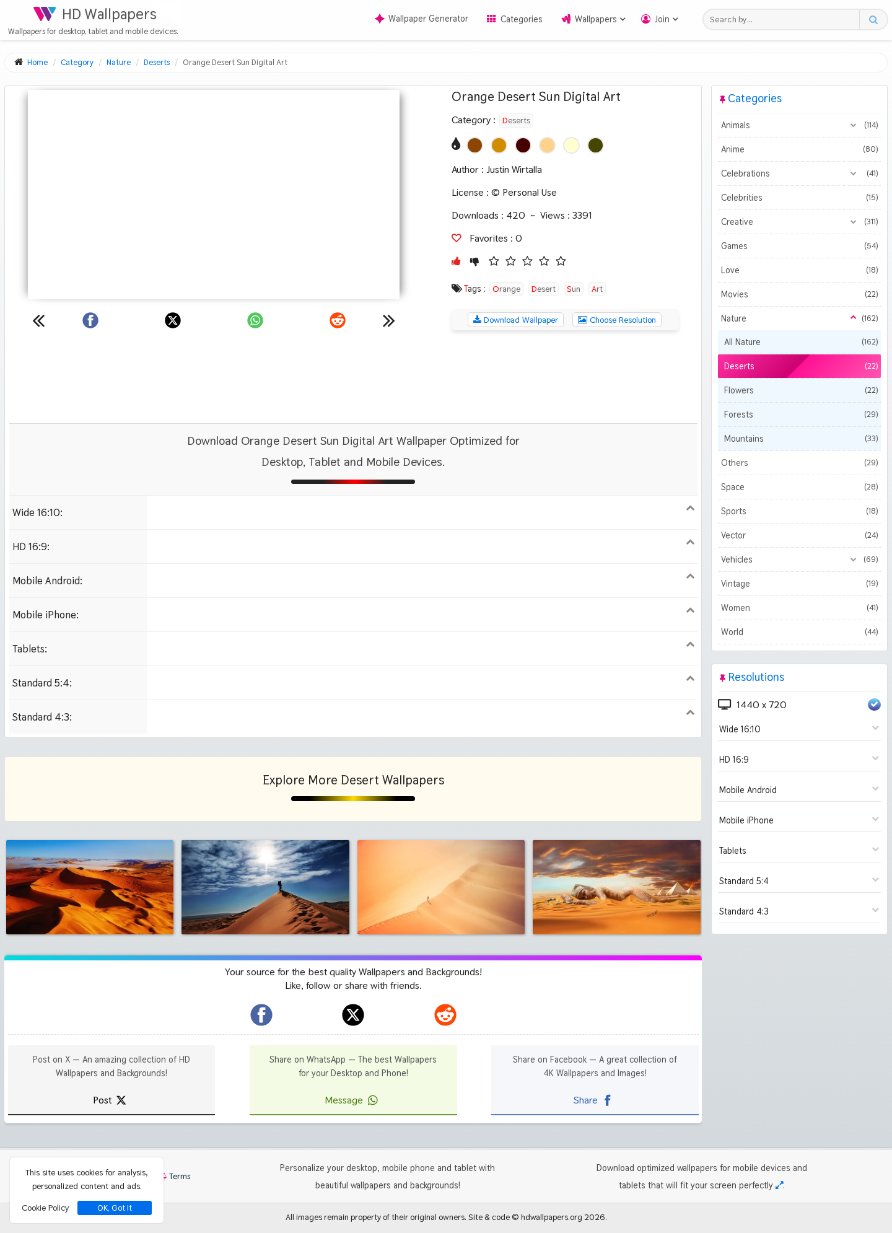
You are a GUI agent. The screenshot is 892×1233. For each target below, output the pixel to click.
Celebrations (799, 173)
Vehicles (799, 559)
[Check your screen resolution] (779, 1185)
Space (799, 487)
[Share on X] (173, 320)
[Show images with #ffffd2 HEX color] (571, 145)
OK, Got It (114, 1208)
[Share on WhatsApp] (255, 320)
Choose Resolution (617, 319)
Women (799, 608)
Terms (173, 1176)
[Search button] (873, 19)
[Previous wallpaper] (38, 320)
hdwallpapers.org (551, 1216)
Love (799, 270)
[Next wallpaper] (389, 320)
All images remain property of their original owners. (376, 1216)
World (799, 632)
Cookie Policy (45, 1207)
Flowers (801, 390)
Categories (522, 19)
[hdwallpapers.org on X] (353, 1015)
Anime (799, 149)
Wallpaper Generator (421, 18)
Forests (801, 414)
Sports (799, 511)
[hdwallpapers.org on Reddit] (445, 1015)
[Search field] (784, 19)
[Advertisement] (353, 377)
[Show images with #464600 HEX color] (595, 145)
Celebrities (799, 197)
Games (799, 246)
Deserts (516, 120)
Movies (799, 294)
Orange (506, 288)
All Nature (801, 342)
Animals (799, 125)
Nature (799, 318)
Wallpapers (596, 19)
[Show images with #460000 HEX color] (523, 145)
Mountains (801, 438)
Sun (573, 288)
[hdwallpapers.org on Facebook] (261, 1015)
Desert (543, 288)
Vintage (799, 583)
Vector (799, 535)
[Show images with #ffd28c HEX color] (547, 145)
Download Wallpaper (515, 319)
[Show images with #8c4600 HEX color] (474, 145)
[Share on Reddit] (338, 320)
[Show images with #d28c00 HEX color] (499, 145)
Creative (799, 222)
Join (662, 19)
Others (799, 463)
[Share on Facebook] (90, 320)
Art (597, 288)
